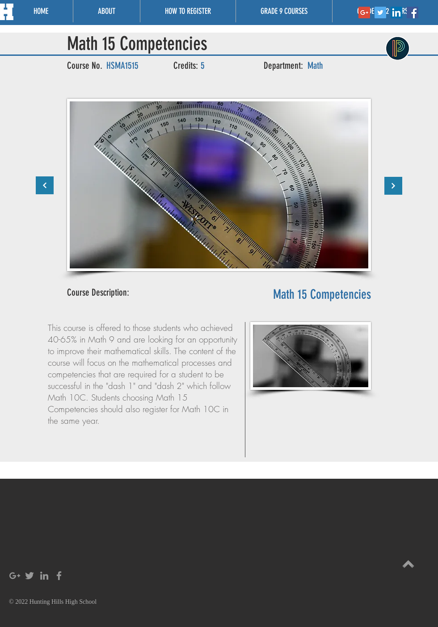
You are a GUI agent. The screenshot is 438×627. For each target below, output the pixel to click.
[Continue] (45, 185)
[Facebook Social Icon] (412, 12)
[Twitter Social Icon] (380, 12)
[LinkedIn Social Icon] (396, 12)
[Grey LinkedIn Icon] (44, 575)
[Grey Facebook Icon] (59, 575)
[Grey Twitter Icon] (29, 575)
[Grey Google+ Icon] (15, 575)
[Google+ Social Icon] (364, 12)
